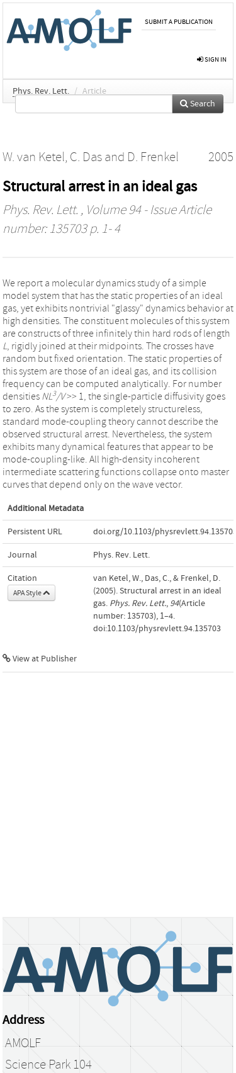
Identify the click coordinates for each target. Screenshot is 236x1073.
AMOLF (23, 1043)
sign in (212, 59)
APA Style (31, 592)
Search (197, 104)
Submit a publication (179, 22)
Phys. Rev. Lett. (41, 91)
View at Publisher (40, 659)
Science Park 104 (48, 1064)
